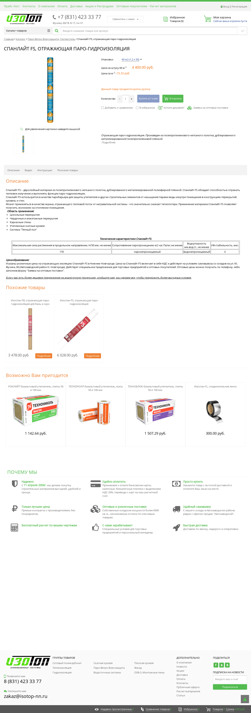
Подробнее (108, 142)
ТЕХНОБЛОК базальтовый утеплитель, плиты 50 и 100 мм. (155, 388)
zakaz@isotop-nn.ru (25, 696)
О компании (46, 6)
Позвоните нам (14, 676)
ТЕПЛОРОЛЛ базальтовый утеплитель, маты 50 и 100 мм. (96, 388)
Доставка (76, 6)
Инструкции (44, 170)
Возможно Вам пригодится (37, 375)
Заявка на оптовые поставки (210, 107)
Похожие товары (67, 170)
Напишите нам (15, 691)
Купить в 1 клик (148, 98)
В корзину (173, 98)
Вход (226, 6)
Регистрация (239, 6)
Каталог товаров (28, 30)
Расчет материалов (163, 6)
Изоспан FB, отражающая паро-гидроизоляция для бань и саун (30, 302)
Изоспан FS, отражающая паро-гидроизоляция (79, 302)
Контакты (29, 6)
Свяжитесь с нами (125, 19)
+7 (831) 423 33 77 (79, 16)
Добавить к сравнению (117, 107)
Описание (13, 170)
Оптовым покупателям (131, 6)
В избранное (145, 107)
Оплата (62, 6)
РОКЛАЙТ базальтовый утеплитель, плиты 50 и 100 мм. (35, 388)
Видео (28, 170)
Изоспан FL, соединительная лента (215, 386)
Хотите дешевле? (171, 107)
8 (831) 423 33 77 (23, 681)
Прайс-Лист (12, 6)
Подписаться (230, 687)
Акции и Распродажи (99, 6)
